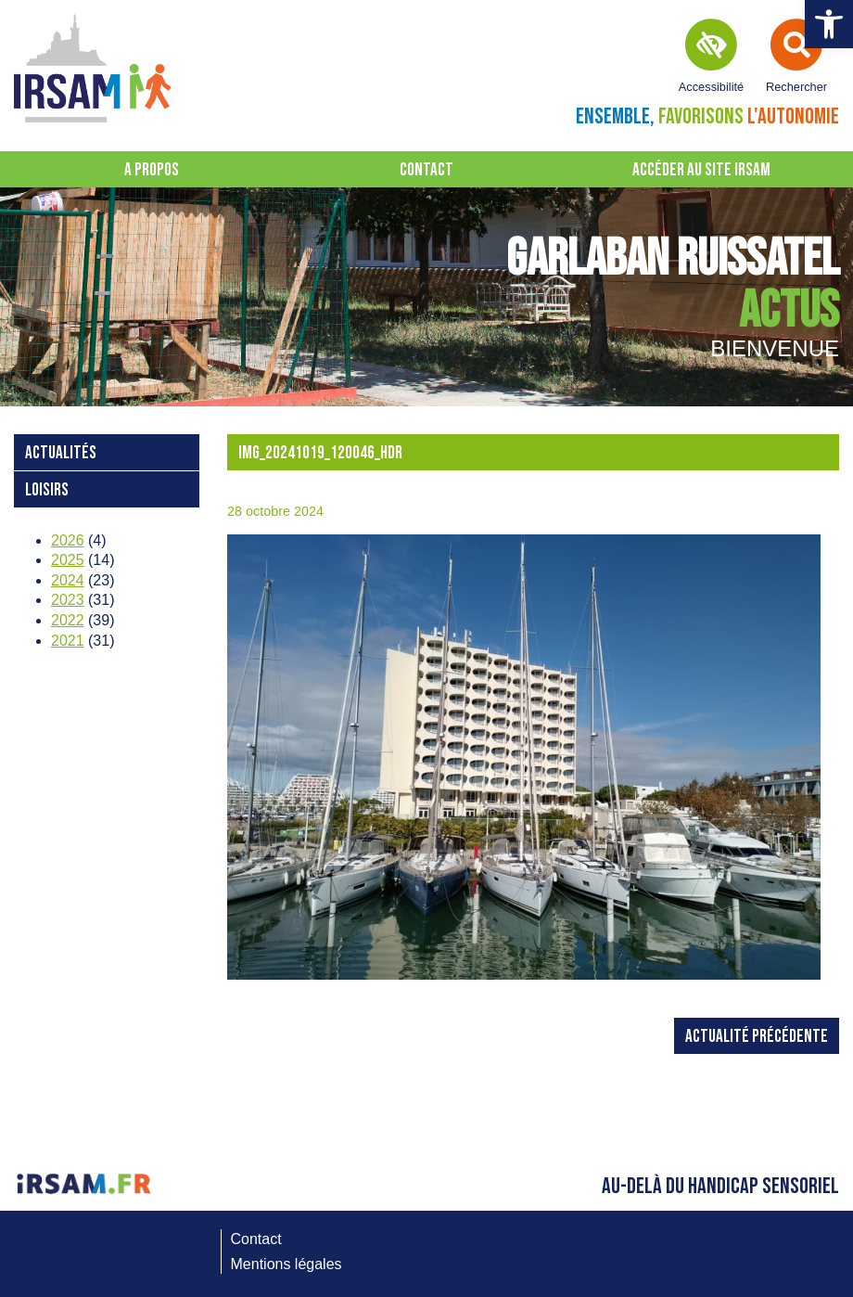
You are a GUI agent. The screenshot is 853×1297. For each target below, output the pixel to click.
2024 (67, 580)
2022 (67, 620)
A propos (151, 170)
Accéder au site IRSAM (701, 170)
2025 (67, 560)
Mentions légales (286, 1264)
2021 (67, 640)
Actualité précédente (756, 1036)
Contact (426, 170)
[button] (829, 24)
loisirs (47, 490)
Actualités (60, 453)
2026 (67, 540)
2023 (67, 600)
